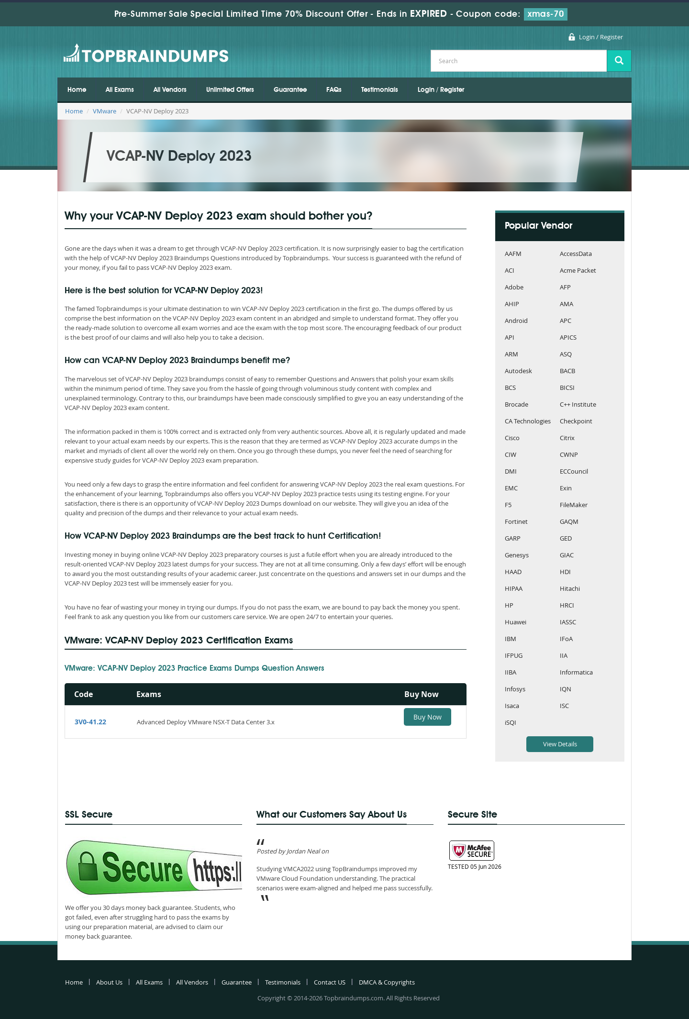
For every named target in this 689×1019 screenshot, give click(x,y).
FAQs (334, 90)
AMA (566, 304)
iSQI (510, 723)
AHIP (512, 304)
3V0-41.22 (90, 721)
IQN (565, 689)
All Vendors (170, 90)
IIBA (510, 672)
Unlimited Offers (230, 90)
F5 (508, 505)
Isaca (512, 706)
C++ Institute (578, 405)
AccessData (576, 254)
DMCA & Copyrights (387, 982)
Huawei (515, 622)
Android (516, 321)
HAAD (513, 572)
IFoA (566, 639)
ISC (564, 706)
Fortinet (516, 522)
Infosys (515, 689)
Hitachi (570, 589)
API (509, 338)
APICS (568, 338)
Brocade (516, 405)
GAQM (569, 522)
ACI (509, 271)
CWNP (569, 455)
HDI (565, 572)
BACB (567, 371)
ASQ (566, 354)
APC (565, 321)
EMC (511, 488)
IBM (510, 639)
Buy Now (427, 716)
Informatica (576, 672)
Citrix (567, 438)
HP (509, 605)
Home (76, 90)
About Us (109, 982)
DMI (511, 472)
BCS (510, 388)
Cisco (512, 438)
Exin (566, 488)
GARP (513, 539)
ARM (511, 354)
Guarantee (290, 90)
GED (566, 539)
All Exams (120, 90)
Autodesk (518, 371)
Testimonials (379, 90)
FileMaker (574, 505)
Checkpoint (576, 421)
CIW (510, 455)
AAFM (513, 254)
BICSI (567, 388)
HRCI (567, 605)
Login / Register (601, 37)
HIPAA (513, 589)
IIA (563, 656)
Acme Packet (578, 271)
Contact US (329, 982)
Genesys (517, 555)
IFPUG (513, 656)
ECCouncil (574, 472)
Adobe (514, 287)
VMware (104, 111)
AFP (565, 287)
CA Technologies (528, 421)
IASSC (568, 622)
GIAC (567, 555)
